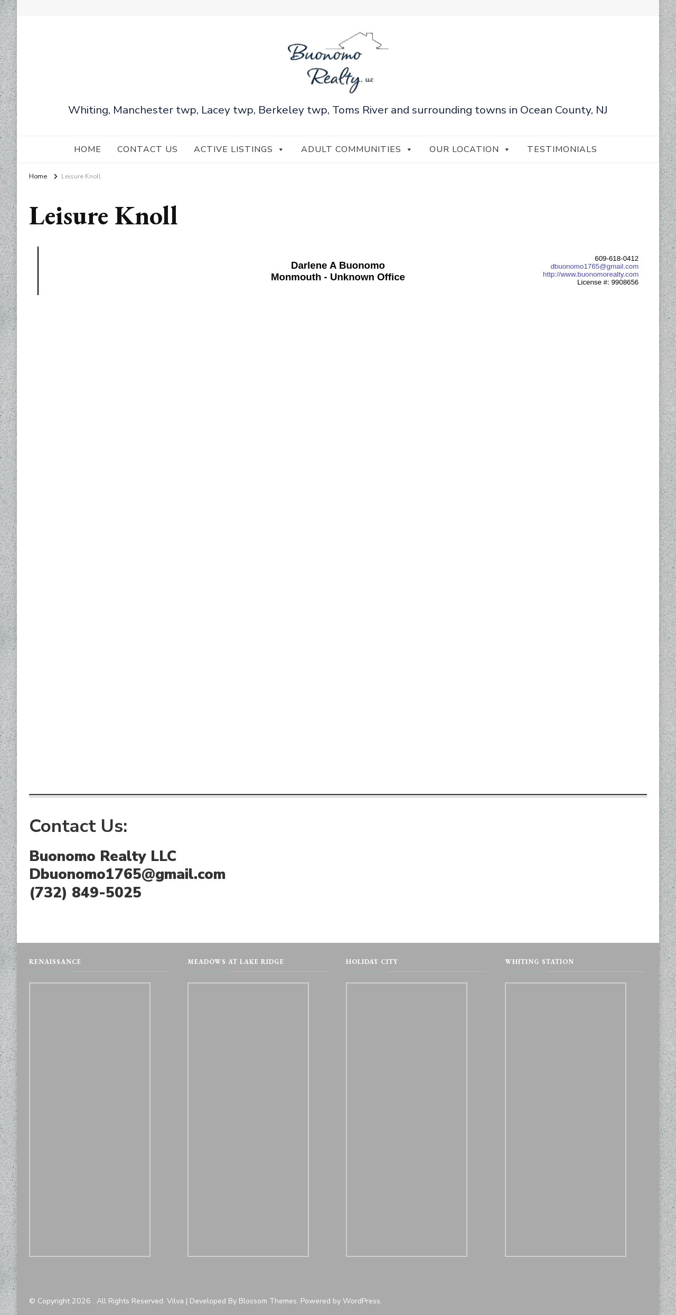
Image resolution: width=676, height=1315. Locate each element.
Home (87, 149)
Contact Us (147, 149)
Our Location (470, 149)
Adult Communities (357, 149)
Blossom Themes (268, 1301)
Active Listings (239, 149)
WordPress (361, 1301)
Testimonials (562, 149)
